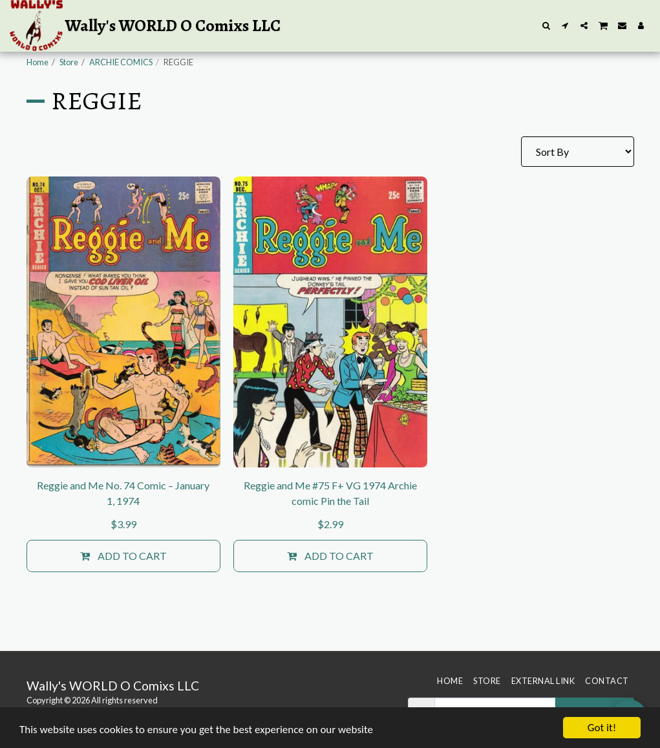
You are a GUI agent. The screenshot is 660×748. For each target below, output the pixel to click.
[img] (123, 321)
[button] (546, 25)
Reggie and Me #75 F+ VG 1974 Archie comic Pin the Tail (330, 493)
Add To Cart (123, 556)
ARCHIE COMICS (121, 62)
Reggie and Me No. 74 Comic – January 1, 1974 (123, 493)
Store (68, 62)
